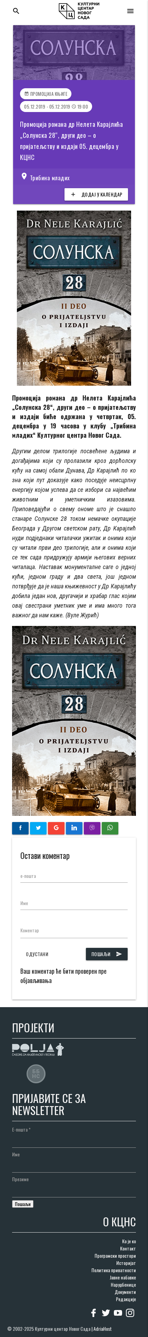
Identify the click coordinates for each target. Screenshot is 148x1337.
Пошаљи (106, 954)
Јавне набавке (123, 1277)
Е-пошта (21, 1129)
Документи (125, 1291)
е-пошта (28, 875)
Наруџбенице (123, 1284)
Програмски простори (115, 1255)
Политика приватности (113, 1270)
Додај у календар (96, 194)
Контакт (128, 1248)
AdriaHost (102, 1328)
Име (24, 902)
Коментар (29, 930)
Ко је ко (129, 1241)
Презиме (20, 1179)
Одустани (37, 954)
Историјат (126, 1262)
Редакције (126, 1299)
